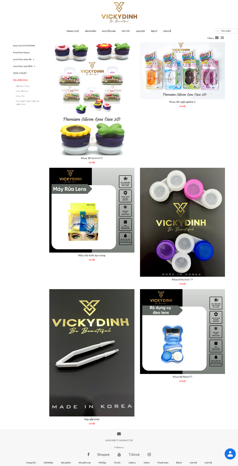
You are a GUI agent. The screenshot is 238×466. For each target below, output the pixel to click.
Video (146, 462)
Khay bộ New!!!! (182, 376)
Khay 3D (20, 96)
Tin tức (126, 31)
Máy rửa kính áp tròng (91, 255)
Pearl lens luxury (21, 52)
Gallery (140, 31)
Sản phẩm (90, 31)
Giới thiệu (48, 462)
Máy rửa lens (22, 91)
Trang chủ (72, 31)
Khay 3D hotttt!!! (92, 158)
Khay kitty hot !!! (182, 279)
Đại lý (154, 31)
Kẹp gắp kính (91, 419)
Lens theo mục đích (24, 66)
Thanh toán (162, 462)
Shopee (103, 454)
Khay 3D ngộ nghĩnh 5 (182, 101)
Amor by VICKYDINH (24, 45)
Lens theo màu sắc (23, 59)
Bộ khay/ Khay (23, 86)
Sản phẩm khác (21, 80)
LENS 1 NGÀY (20, 73)
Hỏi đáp (102, 462)
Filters (211, 38)
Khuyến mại (109, 31)
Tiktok (134, 454)
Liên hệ (167, 31)
